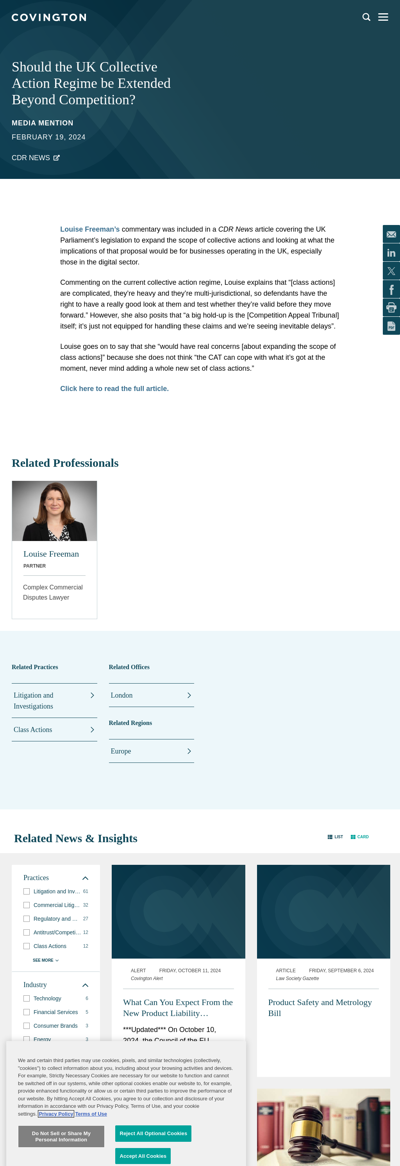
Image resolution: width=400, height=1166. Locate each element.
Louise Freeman (51, 554)
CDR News (31, 158)
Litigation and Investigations (33, 700)
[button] (335, 836)
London (122, 695)
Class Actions (33, 730)
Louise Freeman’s (90, 229)
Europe (121, 751)
